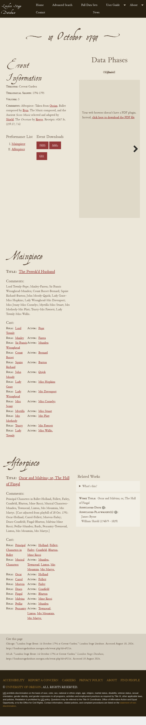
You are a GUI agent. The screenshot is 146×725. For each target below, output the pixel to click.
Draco (18, 597)
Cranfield (41, 558)
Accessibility (14, 689)
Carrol (19, 588)
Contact (40, 12)
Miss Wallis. (45, 439)
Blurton (52, 558)
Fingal (18, 602)
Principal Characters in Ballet (15, 558)
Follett (53, 553)
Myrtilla (20, 419)
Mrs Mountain (45, 622)
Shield (10, 119)
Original (119, 72)
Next (134, 157)
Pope (41, 336)
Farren (42, 346)
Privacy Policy (91, 689)
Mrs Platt (43, 424)
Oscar (18, 583)
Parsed (119, 81)
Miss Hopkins (46, 390)
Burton (42, 371)
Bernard (43, 361)
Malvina (20, 607)
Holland (43, 553)
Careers (69, 689)
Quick (42, 380)
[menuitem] (41, 5)
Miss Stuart (45, 419)
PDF (98, 72)
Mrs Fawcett (45, 434)
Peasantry (20, 617)
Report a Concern (43, 689)
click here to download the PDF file (113, 126)
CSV (41, 156)
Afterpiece (18, 149)
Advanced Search (62, 5)
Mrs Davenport (47, 400)
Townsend (33, 573)
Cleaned (98, 81)
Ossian (53, 105)
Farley (30, 558)
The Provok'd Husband (37, 280)
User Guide (113, 5)
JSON (42, 145)
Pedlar (18, 612)
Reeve (39, 119)
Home (40, 5)
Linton (45, 573)
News (96, 12)
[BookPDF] (109, 157)
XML (55, 145)
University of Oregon (23, 696)
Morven (20, 592)
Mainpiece (18, 144)
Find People (130, 689)
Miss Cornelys (47, 410)
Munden (43, 351)
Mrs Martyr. (47, 578)
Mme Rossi (34, 563)
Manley (19, 346)
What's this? (89, 494)
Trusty (19, 434)
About (133, 5)
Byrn (25, 110)
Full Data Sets (89, 5)
